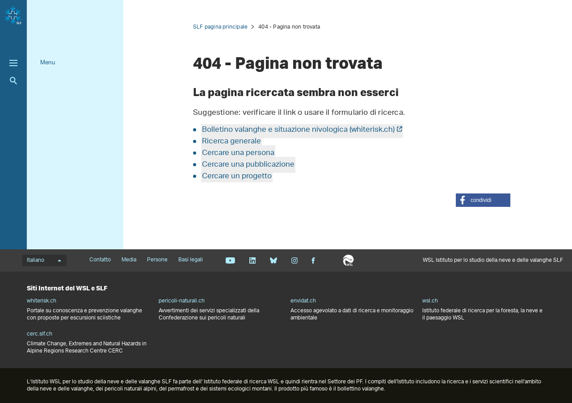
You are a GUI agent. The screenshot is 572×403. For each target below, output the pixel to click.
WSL (348, 260)
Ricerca (13, 80)
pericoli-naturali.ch (182, 301)
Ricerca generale (231, 142)
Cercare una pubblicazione (248, 165)
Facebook (313, 260)
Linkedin (252, 260)
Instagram (294, 260)
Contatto (100, 260)
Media (129, 260)
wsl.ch (430, 301)
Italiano (44, 260)
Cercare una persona (238, 153)
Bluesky (273, 260)
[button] (483, 200)
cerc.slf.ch (39, 334)
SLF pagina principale (220, 27)
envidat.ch (303, 301)
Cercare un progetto (237, 176)
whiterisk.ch (41, 301)
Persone (157, 260)
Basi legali (190, 260)
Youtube (230, 260)
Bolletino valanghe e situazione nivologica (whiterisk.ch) (298, 130)
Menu (47, 63)
